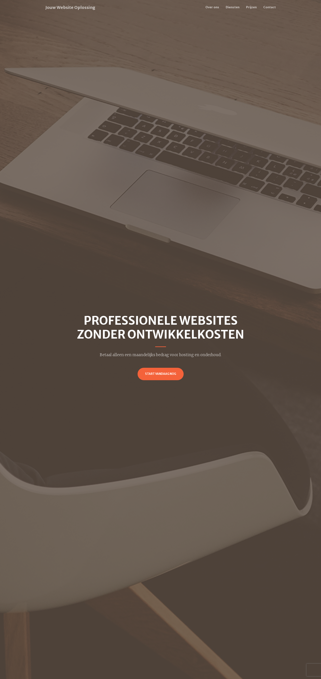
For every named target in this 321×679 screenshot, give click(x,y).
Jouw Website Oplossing (70, 7)
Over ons (212, 7)
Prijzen (251, 7)
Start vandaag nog (160, 374)
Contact (269, 7)
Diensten (232, 7)
